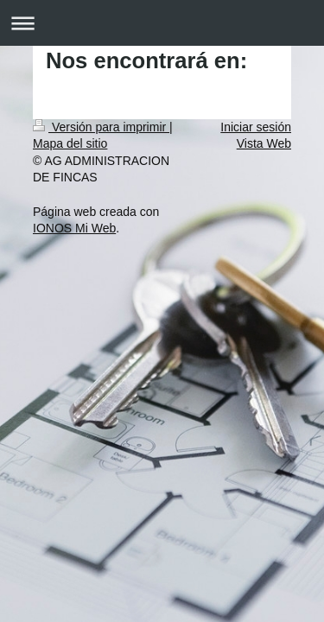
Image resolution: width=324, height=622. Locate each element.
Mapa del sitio (70, 143)
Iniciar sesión (255, 127)
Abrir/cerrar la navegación (162, 22)
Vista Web (264, 143)
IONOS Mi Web (74, 228)
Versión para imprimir (101, 127)
